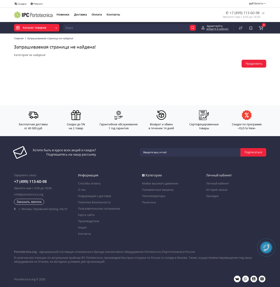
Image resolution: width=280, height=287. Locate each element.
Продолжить (254, 63)
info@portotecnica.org (28, 194)
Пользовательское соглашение (99, 208)
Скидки (20, 4)
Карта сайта (86, 215)
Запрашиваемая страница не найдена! (50, 38)
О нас (82, 190)
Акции (82, 227)
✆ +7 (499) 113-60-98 (243, 12)
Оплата (97, 14)
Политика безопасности (94, 202)
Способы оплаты (89, 183)
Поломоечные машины (158, 190)
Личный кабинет (217, 183)
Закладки (212, 196)
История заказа (216, 190)
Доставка (80, 14)
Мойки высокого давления (160, 183)
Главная (19, 38)
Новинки (63, 14)
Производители (88, 221)
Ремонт (37, 4)
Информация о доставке (94, 196)
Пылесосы (149, 202)
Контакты (113, 14)
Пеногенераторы (153, 196)
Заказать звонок (29, 202)
